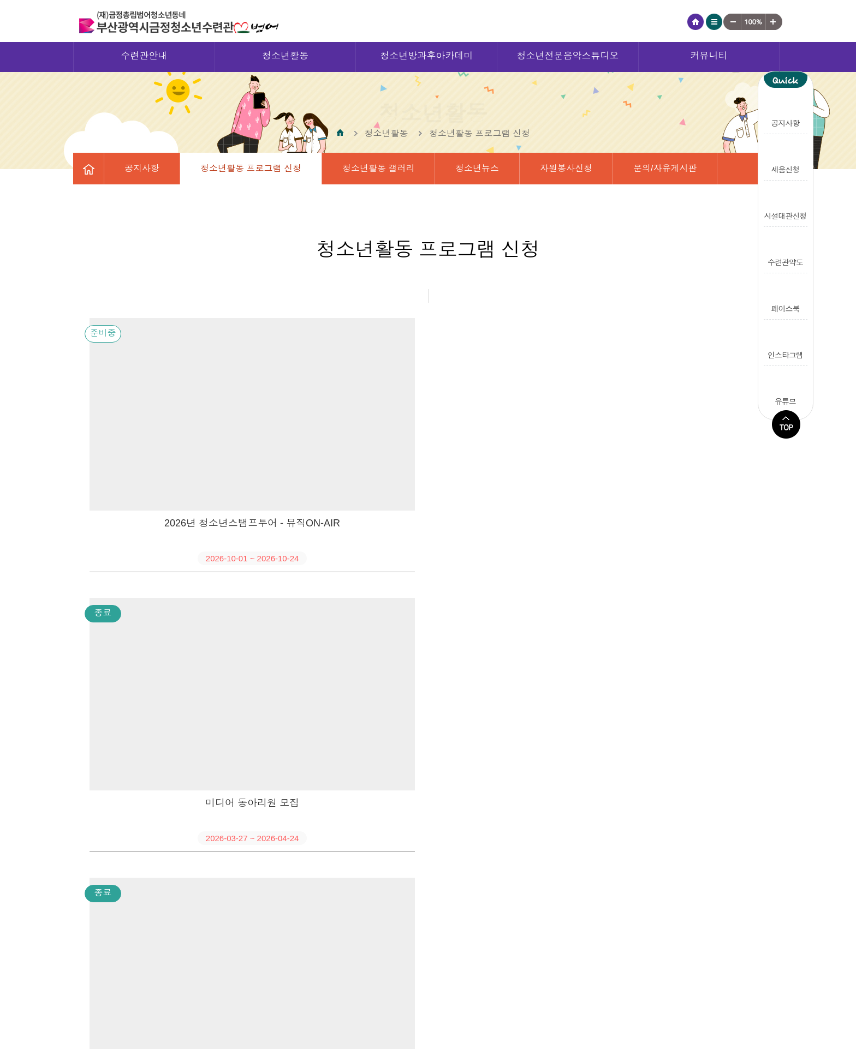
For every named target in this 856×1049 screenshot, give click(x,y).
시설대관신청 (785, 202)
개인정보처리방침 (284, 988)
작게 (732, 22)
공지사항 (785, 109)
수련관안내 (144, 56)
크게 (774, 22)
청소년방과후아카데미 (426, 56)
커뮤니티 (709, 56)
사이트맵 (714, 22)
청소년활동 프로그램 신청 (250, 168)
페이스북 (785, 295)
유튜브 (785, 388)
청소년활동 (285, 56)
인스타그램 (785, 341)
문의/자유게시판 (665, 168)
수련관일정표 (150, 200)
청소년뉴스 (477, 168)
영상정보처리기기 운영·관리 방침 (409, 988)
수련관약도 (785, 248)
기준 (753, 22)
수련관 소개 (584, 988)
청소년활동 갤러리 (378, 168)
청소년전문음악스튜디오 (567, 56)
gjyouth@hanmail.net (732, 1006)
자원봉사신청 (566, 168)
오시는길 (517, 988)
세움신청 (785, 156)
